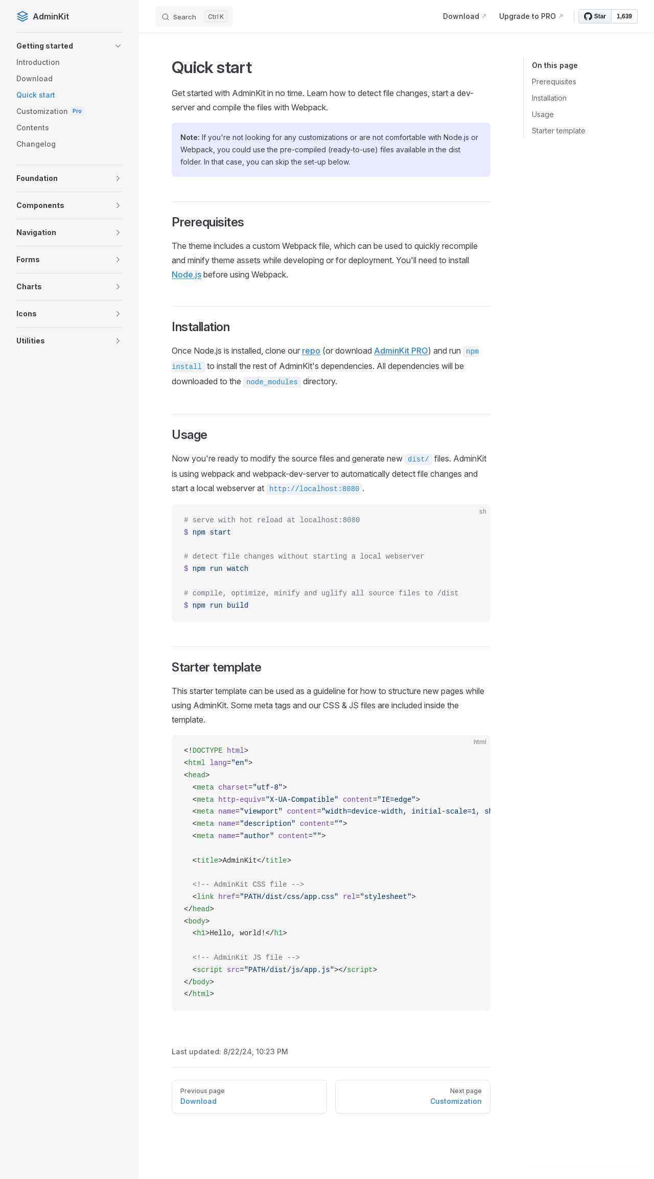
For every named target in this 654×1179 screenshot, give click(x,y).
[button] (69, 46)
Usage (543, 114)
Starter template (559, 130)
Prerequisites (554, 81)
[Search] (194, 16)
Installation (549, 98)
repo (311, 350)
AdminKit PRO (401, 350)
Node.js (186, 274)
